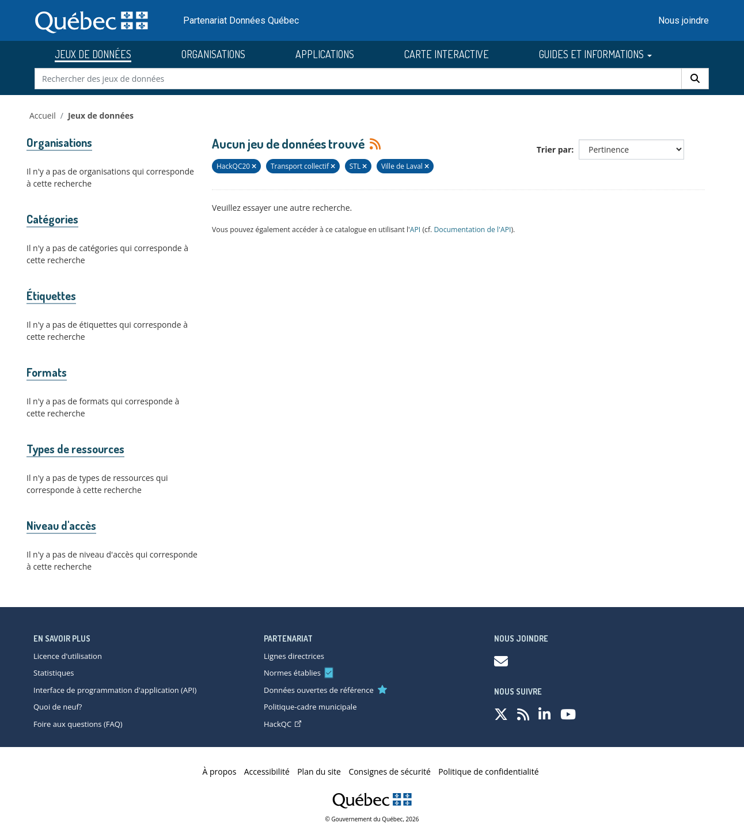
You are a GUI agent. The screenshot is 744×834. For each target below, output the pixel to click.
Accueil (42, 115)
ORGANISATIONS (213, 54)
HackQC (282, 724)
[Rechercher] (695, 78)
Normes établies (292, 673)
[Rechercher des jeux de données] (358, 78)
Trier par (554, 149)
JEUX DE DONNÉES (93, 54)
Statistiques (53, 673)
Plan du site (319, 771)
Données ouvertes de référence (319, 690)
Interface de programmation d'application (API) (114, 690)
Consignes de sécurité (389, 771)
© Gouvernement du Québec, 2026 (372, 819)
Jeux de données (101, 115)
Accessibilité (267, 771)
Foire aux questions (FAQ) (78, 724)
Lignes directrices (294, 656)
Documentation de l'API (472, 229)
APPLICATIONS (324, 54)
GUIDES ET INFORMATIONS (595, 54)
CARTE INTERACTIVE (446, 54)
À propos (220, 771)
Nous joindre (683, 20)
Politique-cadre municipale (310, 707)
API (415, 229)
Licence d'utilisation (67, 656)
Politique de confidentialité (488, 771)
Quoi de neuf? (57, 707)
